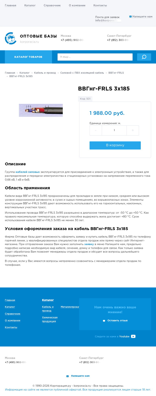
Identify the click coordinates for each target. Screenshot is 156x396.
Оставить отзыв (117, 321)
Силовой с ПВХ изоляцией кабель (82, 73)
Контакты (100, 5)
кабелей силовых (28, 172)
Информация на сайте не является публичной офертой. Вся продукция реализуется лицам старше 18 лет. (78, 390)
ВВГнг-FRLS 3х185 (20, 76)
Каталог (30, 5)
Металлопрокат (70, 307)
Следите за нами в (115, 337)
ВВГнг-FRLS (116, 73)
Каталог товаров (28, 57)
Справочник (52, 5)
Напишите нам (140, 17)
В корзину (115, 145)
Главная (10, 5)
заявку (89, 244)
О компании (77, 5)
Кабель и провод (45, 73)
